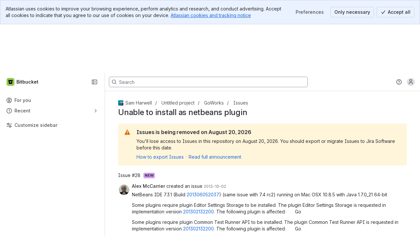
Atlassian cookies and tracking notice (211, 15)
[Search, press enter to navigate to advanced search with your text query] (208, 33)
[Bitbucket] (22, 33)
